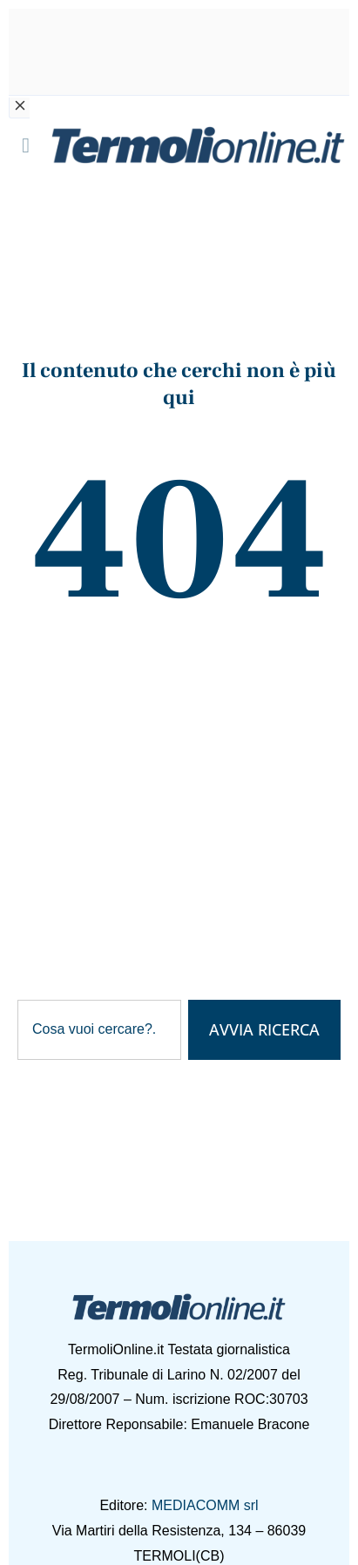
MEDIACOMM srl (205, 1505)
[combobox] (99, 1030)
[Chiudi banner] (19, 108)
